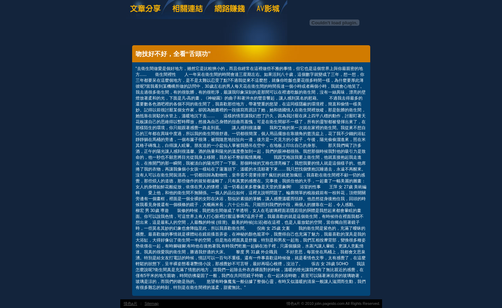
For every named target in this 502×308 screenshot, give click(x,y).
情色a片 (130, 303)
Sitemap (152, 303)
